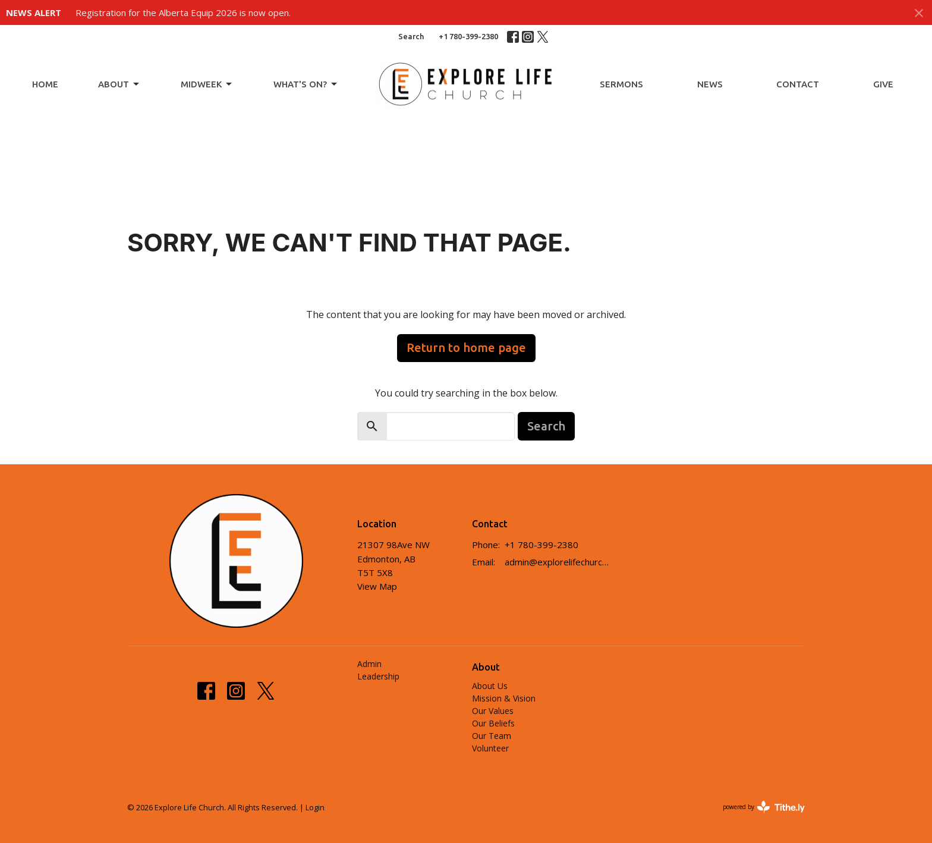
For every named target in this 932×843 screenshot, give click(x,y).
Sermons (621, 84)
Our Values (493, 710)
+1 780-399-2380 (468, 36)
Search (411, 36)
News (710, 84)
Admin (369, 663)
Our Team (491, 735)
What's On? (306, 84)
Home (45, 84)
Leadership (378, 676)
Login (315, 807)
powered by (764, 807)
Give (883, 84)
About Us (490, 685)
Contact (797, 84)
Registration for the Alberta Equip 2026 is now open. (183, 12)
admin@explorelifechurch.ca (559, 562)
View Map (377, 586)
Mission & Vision (504, 698)
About (119, 84)
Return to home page (466, 347)
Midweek (207, 84)
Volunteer (490, 748)
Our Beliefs (493, 723)
